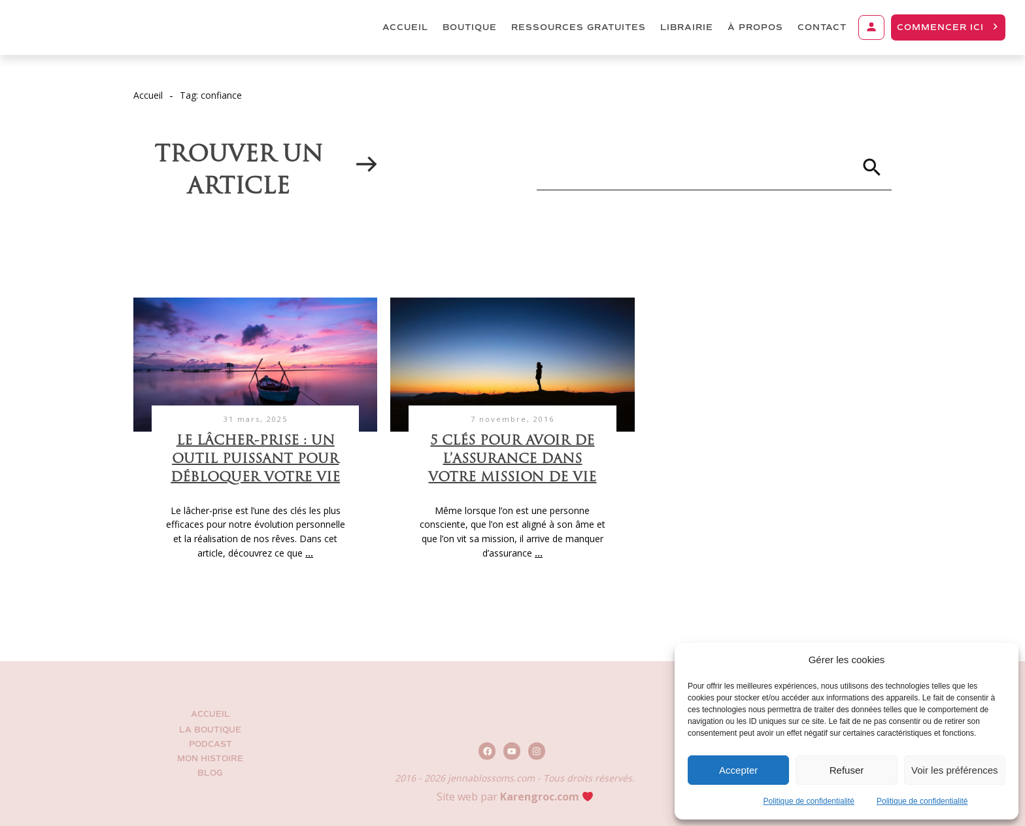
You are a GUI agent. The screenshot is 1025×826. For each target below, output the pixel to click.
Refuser (847, 770)
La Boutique (210, 730)
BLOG (210, 773)
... (309, 553)
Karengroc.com (539, 796)
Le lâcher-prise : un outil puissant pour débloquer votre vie (255, 460)
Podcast (210, 744)
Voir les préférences (954, 770)
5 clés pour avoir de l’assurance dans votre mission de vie (512, 460)
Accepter (738, 770)
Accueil (210, 714)
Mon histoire (210, 759)
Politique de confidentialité (809, 801)
